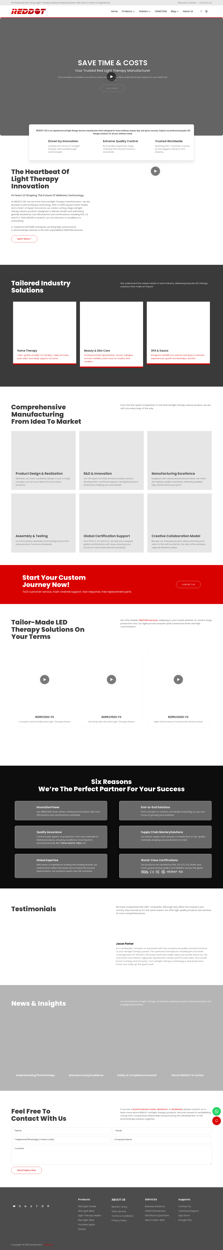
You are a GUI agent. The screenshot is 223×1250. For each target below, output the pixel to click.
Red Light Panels (87, 1206)
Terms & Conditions (122, 1216)
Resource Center (187, 2)
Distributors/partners (157, 1215)
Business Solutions (155, 1206)
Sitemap (48, 1244)
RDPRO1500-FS (111, 717)
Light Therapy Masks (89, 1215)
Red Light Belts (86, 1211)
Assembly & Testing (32, 536)
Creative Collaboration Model (176, 536)
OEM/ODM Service (155, 1211)
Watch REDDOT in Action (188, 1075)
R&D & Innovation (98, 473)
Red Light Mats (86, 1220)
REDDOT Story (119, 1206)
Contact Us (184, 1206)
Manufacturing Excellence (173, 473)
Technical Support (188, 1211)
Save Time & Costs (112, 63)
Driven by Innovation (63, 141)
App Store (184, 1215)
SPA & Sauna (159, 350)
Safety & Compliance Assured (137, 1075)
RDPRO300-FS (44, 717)
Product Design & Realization (39, 473)
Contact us (206, 2)
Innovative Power (48, 807)
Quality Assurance (49, 832)
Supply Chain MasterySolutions (162, 832)
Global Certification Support (107, 536)
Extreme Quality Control (120, 141)
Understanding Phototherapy (35, 1075)
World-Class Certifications (159, 860)
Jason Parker (125, 944)
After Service (119, 1211)
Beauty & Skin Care (97, 350)
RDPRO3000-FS (178, 717)
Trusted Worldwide (169, 141)
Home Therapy (27, 350)
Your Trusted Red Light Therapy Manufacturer (112, 70)
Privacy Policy (119, 1220)
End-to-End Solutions (155, 807)
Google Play (185, 1220)
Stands (82, 1229)
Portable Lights (86, 1224)
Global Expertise (47, 860)
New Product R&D (155, 1220)
